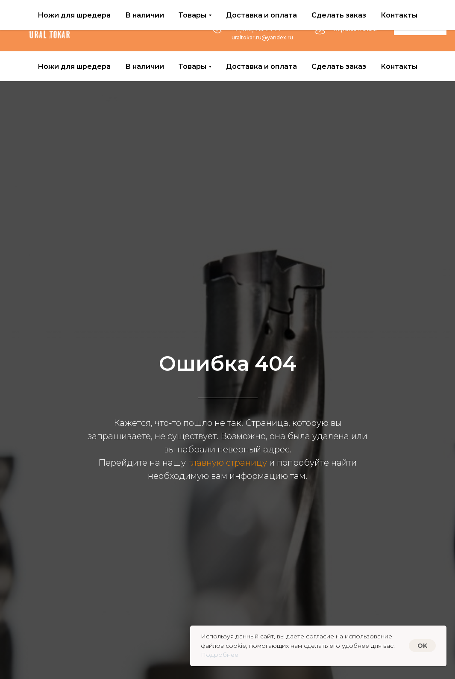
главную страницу (227, 463)
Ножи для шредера (74, 66)
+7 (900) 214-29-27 (257, 29)
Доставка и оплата (261, 66)
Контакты (399, 66)
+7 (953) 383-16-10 (255, 13)
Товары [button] (192, 66)
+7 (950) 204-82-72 (257, 21)
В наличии (144, 66)
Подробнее (219, 654)
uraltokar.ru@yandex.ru (262, 37)
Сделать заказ (338, 66)
